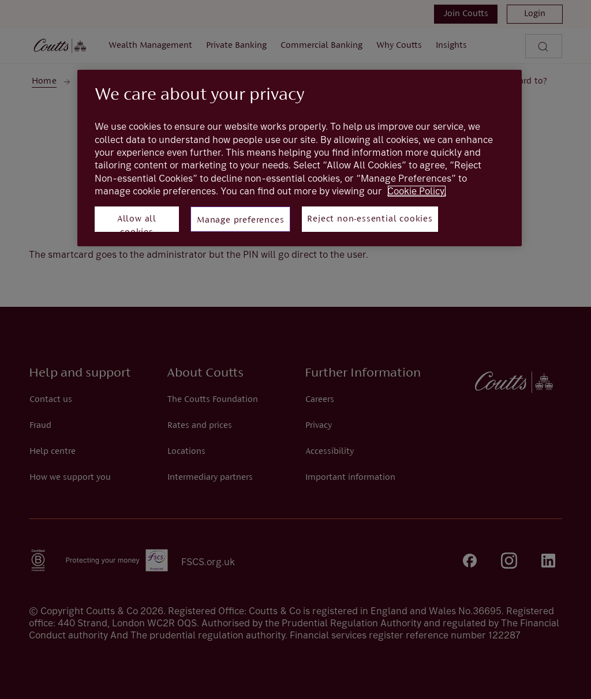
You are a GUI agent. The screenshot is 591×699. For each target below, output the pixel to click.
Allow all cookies (136, 223)
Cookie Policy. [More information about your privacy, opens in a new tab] (416, 191)
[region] (299, 158)
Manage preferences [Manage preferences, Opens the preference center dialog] (240, 220)
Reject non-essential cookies (369, 219)
